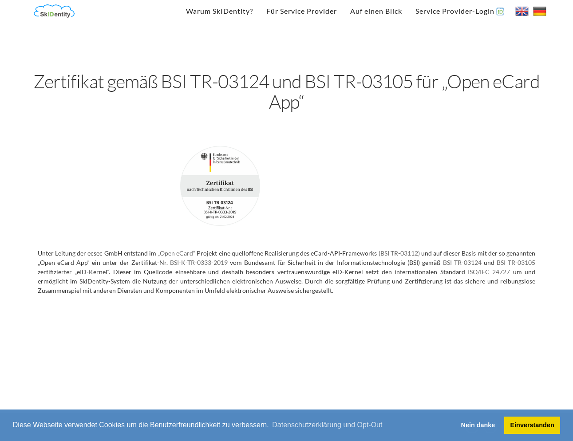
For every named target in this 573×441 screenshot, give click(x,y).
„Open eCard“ (176, 253)
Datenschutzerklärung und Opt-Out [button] (327, 425)
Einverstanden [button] (532, 425)
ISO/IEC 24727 (489, 272)
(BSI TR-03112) (399, 253)
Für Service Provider (301, 11)
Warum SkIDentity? (219, 11)
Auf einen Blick (376, 11)
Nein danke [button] (478, 425)
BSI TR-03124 (462, 262)
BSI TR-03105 (516, 262)
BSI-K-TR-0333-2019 (199, 262)
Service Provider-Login (459, 11)
